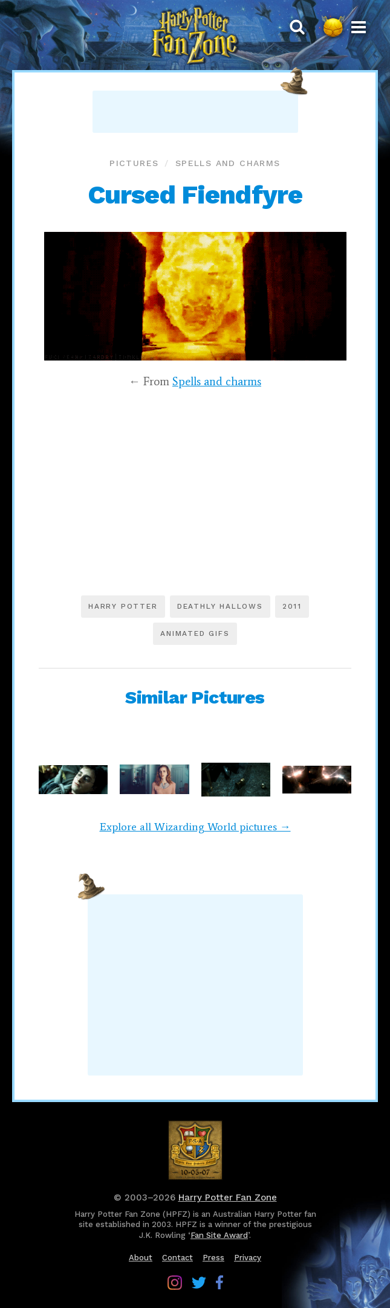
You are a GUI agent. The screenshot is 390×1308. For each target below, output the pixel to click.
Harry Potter (123, 606)
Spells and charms (228, 163)
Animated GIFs (194, 633)
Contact (177, 1257)
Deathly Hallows (220, 606)
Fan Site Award (219, 1235)
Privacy (247, 1257)
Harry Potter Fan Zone (227, 1197)
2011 (292, 606)
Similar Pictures (194, 697)
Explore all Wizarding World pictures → (195, 826)
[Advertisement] (195, 112)
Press (213, 1257)
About (140, 1257)
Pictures (133, 163)
